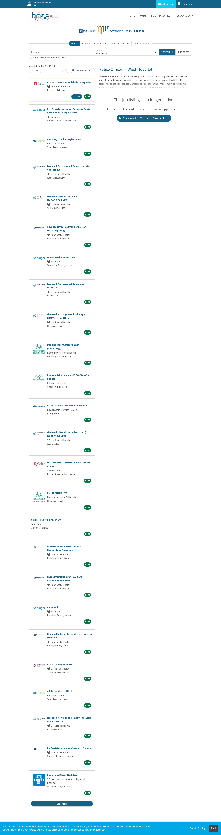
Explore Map (100, 43)
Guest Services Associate (61, 257)
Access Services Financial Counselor (67, 405)
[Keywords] (62, 52)
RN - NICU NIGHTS (57, 492)
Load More (61, 803)
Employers (185, 4)
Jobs (143, 15)
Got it (213, 828)
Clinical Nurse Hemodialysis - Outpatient (69, 82)
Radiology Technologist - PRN (64, 139)
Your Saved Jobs (142, 43)
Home (131, 15)
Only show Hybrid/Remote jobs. (50, 57)
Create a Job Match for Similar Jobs (144, 118)
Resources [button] (183, 15)
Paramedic (53, 607)
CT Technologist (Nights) (61, 691)
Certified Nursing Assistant (46, 519)
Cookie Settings (198, 828)
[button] (183, 52)
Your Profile (161, 15)
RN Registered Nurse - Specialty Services (69, 748)
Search (74, 43)
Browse (86, 43)
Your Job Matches (120, 43)
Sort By (34, 70)
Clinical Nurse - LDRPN (59, 664)
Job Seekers (166, 4)
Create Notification (82, 70)
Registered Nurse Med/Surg (62, 774)
